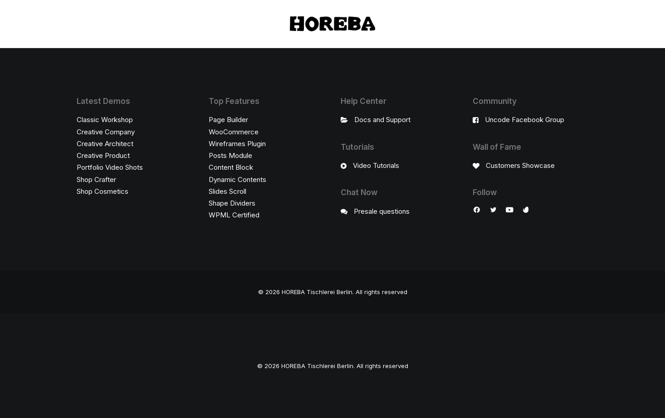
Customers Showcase (520, 165)
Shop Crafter (96, 179)
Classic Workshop (105, 119)
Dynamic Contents (237, 179)
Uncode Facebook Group (524, 119)
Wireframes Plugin (237, 143)
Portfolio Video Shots (110, 167)
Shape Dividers (232, 203)
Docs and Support (382, 119)
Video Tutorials (376, 165)
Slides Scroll (227, 191)
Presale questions (382, 211)
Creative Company (106, 132)
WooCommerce (234, 132)
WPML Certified (234, 215)
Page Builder (228, 119)
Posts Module (230, 155)
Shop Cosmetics (102, 191)
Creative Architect (105, 143)
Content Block (231, 167)
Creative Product (103, 155)
